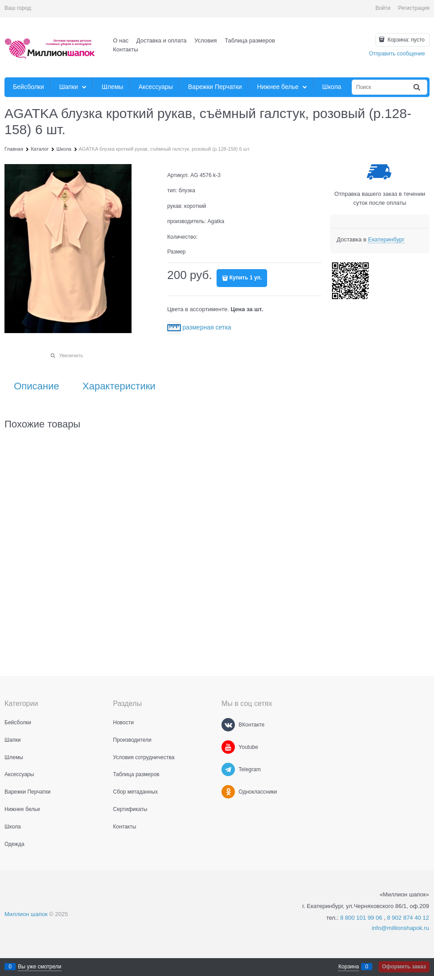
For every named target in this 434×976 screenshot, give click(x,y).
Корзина (348, 966)
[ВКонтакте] (228, 724)
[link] (386, 239)
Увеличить (71, 355)
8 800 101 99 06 (361, 917)
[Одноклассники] (228, 792)
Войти (383, 8)
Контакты (125, 49)
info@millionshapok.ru (400, 928)
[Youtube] (228, 747)
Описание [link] (36, 386)
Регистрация (414, 8)
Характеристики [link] (118, 386)
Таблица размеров (250, 40)
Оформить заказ (404, 966)
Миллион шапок (25, 914)
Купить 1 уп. (246, 278)
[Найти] (417, 87)
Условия (206, 40)
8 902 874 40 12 (408, 917)
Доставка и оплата (161, 40)
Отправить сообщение (397, 54)
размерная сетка (207, 327)
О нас (121, 40)
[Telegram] (228, 769)
